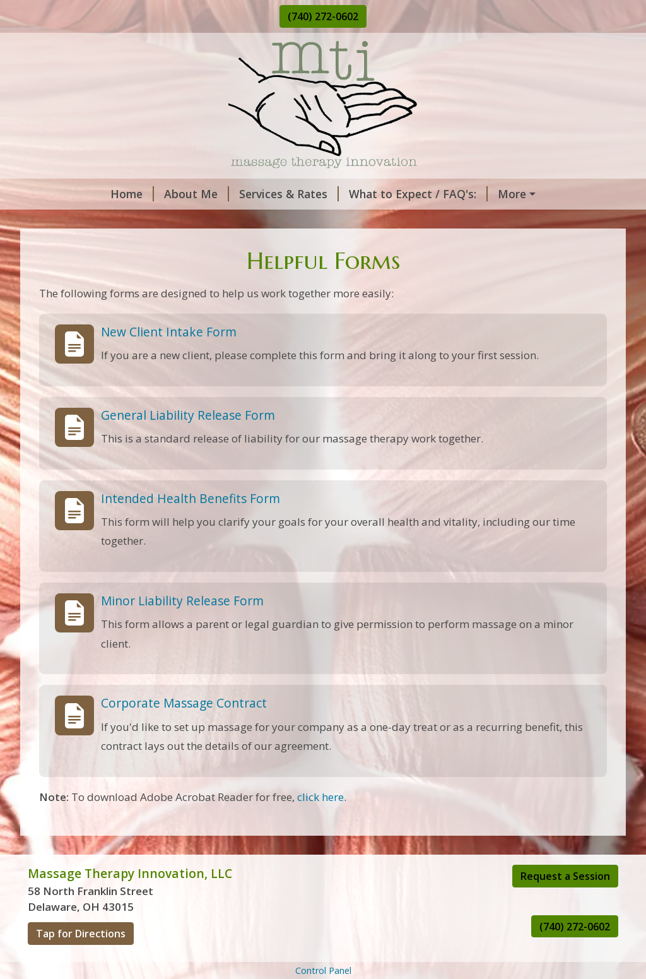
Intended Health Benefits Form (190, 524)
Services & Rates (216, 193)
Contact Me (75, 220)
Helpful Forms (214, 220)
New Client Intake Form (169, 358)
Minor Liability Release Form (182, 627)
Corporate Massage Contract (184, 730)
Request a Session (565, 903)
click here (320, 823)
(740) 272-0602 (323, 16)
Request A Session (480, 193)
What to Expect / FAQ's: (345, 193)
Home (59, 193)
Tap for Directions (81, 960)
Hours (144, 220)
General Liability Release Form (188, 441)
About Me (123, 193)
